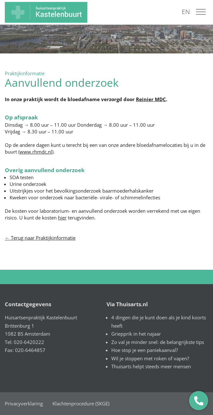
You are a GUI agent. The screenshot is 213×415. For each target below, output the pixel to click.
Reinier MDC (151, 99)
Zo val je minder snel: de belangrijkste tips (157, 342)
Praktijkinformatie (24, 73)
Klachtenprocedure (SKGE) (80, 403)
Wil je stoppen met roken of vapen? (150, 358)
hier (62, 217)
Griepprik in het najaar (136, 334)
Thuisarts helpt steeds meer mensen (151, 366)
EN (186, 11)
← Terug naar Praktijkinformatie (40, 238)
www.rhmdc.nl (36, 151)
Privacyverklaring (24, 403)
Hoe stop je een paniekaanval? (144, 350)
